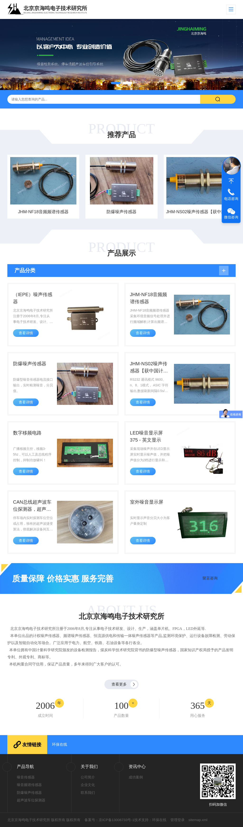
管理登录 (177, 820)
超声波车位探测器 (31, 800)
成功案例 (136, 777)
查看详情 (26, 333)
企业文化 (88, 785)
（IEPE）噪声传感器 (32, 298)
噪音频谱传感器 (29, 785)
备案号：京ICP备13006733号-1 (109, 820)
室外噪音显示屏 (146, 502)
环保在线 (59, 744)
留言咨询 (210, 578)
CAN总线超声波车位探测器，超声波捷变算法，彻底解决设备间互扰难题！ (32, 506)
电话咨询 (231, 199)
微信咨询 (231, 217)
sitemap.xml (197, 820)
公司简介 (88, 777)
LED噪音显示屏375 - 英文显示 (146, 436)
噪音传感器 (26, 777)
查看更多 (119, 684)
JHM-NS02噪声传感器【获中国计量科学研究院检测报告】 (200, 211)
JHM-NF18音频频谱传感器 (43, 211)
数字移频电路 (27, 432)
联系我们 (88, 793)
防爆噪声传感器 (121, 211)
